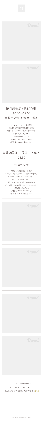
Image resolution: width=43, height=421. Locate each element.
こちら (37, 391)
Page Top (21, 408)
